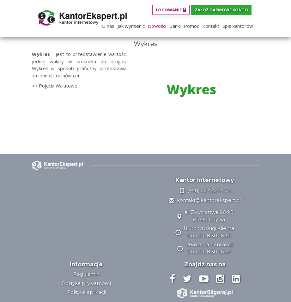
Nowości (157, 26)
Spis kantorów (237, 26)
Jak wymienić (131, 26)
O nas (108, 26)
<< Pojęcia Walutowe (54, 85)
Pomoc (191, 26)
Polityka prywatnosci (86, 283)
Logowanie (171, 10)
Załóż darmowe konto (221, 10)
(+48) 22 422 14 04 (205, 190)
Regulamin (86, 274)
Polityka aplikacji (86, 292)
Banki (175, 26)
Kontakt (210, 26)
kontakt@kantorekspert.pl (205, 200)
